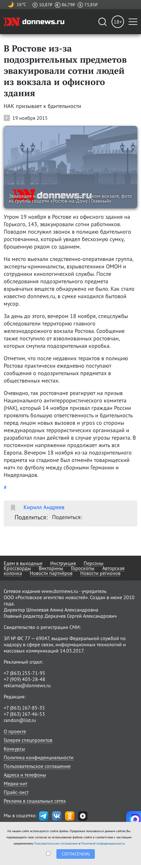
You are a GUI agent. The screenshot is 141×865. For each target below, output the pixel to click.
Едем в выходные (23, 563)
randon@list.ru (20, 720)
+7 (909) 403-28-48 (24, 679)
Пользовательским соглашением (56, 843)
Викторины (51, 568)
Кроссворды (17, 568)
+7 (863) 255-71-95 (24, 673)
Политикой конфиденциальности (103, 843)
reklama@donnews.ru (27, 685)
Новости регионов (100, 573)
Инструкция (63, 563)
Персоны (94, 563)
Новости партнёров (51, 573)
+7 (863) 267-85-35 (24, 708)
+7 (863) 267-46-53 (24, 714)
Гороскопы (83, 568)
